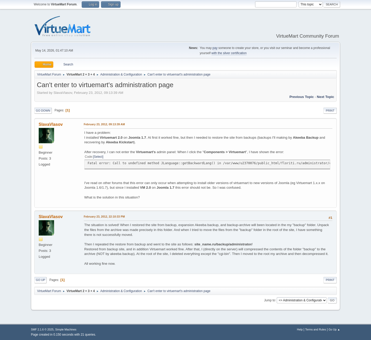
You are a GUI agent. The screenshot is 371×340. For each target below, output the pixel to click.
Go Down (43, 110)
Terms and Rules (315, 329)
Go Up (40, 279)
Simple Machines (65, 329)
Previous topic (301, 97)
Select (98, 157)
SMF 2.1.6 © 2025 (42, 329)
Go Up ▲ (334, 329)
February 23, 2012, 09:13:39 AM (104, 124)
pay (215, 48)
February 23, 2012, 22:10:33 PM (104, 216)
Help (300, 329)
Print (330, 110)
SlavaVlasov (51, 124)
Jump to (269, 300)
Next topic (325, 97)
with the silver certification (229, 53)
